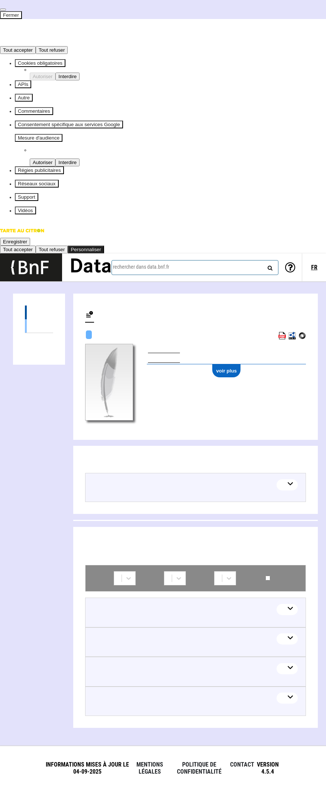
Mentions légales (149, 768)
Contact (242, 764)
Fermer (11, 15)
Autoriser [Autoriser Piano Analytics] (42, 162)
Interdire (67, 76)
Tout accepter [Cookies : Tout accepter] (18, 50)
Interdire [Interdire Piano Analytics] (67, 162)
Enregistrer (15, 241)
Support (26, 197)
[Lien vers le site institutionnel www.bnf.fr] (31, 267)
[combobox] (195, 267)
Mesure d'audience (38, 138)
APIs (23, 84)
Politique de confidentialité (199, 768)
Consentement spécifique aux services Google (69, 124)
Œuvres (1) (39, 312)
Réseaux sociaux (37, 183)
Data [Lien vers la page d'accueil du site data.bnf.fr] (91, 267)
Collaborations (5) (39, 340)
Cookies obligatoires (40, 63)
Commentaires (34, 111)
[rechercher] (269, 266)
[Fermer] (3, 10)
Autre (24, 97)
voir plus (226, 371)
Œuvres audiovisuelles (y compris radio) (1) (39, 325)
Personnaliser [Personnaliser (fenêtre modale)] (86, 249)
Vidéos (25, 210)
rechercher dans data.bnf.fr (141, 267)
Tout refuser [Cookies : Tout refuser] (52, 50)
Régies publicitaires (39, 170)
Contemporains (267, 578)
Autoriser (42, 76)
